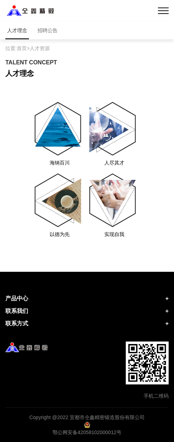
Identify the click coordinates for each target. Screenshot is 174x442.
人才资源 (40, 48)
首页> (23, 48)
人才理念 (17, 30)
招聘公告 (48, 30)
